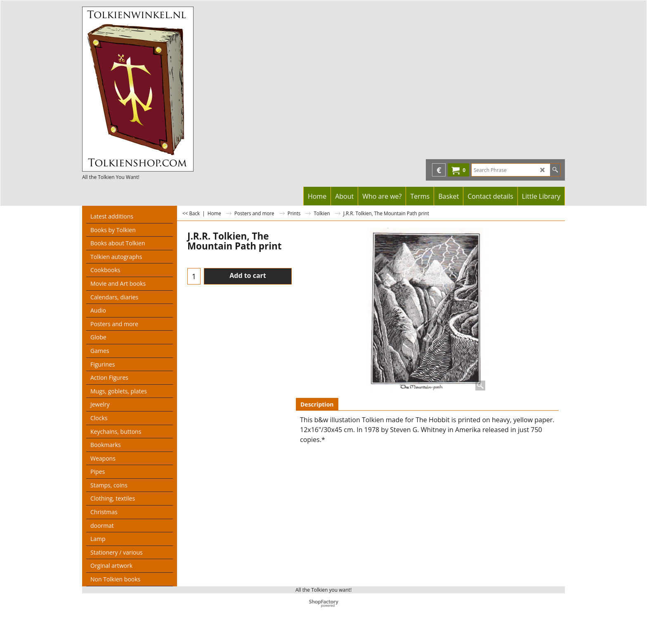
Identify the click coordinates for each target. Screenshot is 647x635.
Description (317, 404)
